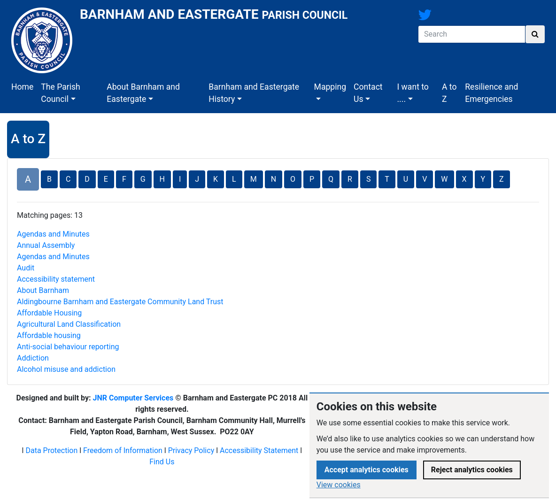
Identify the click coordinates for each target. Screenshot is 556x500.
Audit (25, 267)
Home (22, 87)
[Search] (471, 34)
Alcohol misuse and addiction (66, 369)
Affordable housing (49, 335)
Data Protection (51, 450)
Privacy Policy (191, 450)
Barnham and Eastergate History (253, 93)
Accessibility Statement (259, 450)
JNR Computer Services (133, 397)
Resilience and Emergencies (491, 93)
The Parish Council (60, 93)
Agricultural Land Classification (69, 324)
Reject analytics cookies (472, 469)
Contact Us (368, 93)
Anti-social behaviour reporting (68, 346)
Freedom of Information (122, 450)
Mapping (330, 87)
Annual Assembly (46, 245)
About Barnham (43, 290)
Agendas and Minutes (53, 234)
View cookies (339, 484)
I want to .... (412, 93)
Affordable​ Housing (49, 312)
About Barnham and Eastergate (143, 93)
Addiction (33, 358)
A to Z (449, 93)
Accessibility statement (56, 279)
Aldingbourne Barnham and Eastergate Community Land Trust (120, 301)
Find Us (161, 461)
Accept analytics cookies (366, 469)
